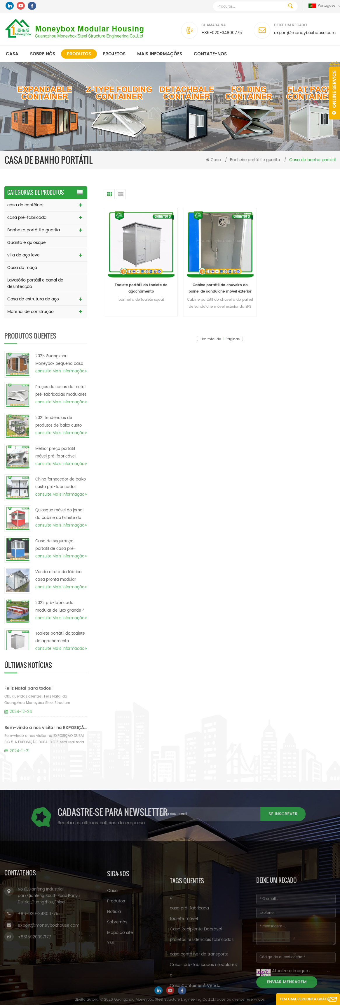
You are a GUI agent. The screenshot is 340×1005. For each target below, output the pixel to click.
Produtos (79, 54)
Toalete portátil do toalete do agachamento (141, 288)
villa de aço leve (23, 255)
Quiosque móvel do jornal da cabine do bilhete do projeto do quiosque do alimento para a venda (59, 534)
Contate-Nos (210, 54)
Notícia (114, 968)
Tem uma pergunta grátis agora (304, 1001)
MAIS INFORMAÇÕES (159, 54)
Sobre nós (42, 54)
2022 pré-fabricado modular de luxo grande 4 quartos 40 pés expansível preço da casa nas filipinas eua (60, 626)
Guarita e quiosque (26, 242)
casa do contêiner (25, 205)
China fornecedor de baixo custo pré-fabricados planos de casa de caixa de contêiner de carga (60, 503)
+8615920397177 (34, 991)
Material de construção (30, 311)
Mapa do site (120, 989)
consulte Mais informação (61, 391)
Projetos (114, 54)
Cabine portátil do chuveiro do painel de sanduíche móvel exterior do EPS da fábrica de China (220, 288)
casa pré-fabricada (26, 217)
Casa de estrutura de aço (33, 299)
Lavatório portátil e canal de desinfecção (35, 283)
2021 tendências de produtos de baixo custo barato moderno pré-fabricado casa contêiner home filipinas (59, 441)
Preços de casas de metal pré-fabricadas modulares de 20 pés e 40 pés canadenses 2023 (61, 410)
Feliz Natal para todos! (28, 715)
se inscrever (172, 814)
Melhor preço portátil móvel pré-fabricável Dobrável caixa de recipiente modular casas (59, 472)
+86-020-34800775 (221, 32)
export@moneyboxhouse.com (305, 32)
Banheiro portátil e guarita (255, 160)
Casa (12, 54)
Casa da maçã (22, 267)
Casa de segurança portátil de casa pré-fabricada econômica (56, 564)
